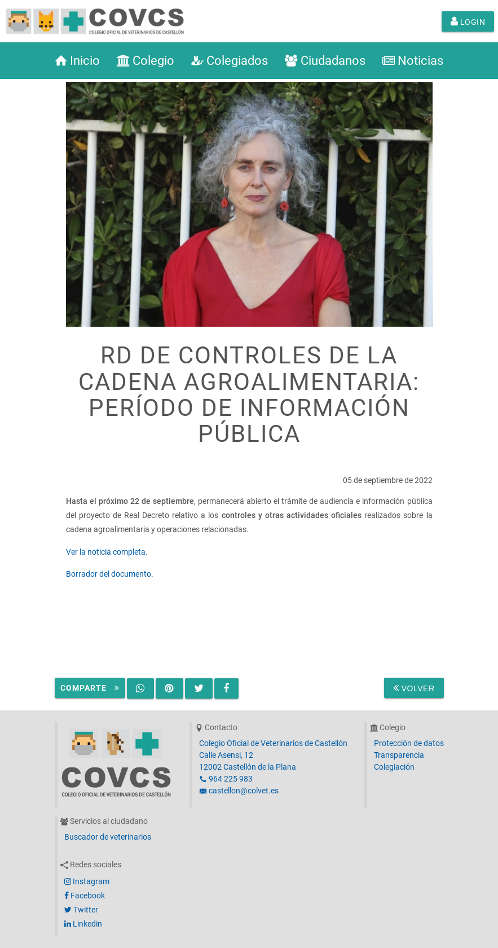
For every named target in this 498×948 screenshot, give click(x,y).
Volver (414, 688)
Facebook (84, 895)
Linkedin (83, 923)
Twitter (81, 909)
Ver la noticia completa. (107, 551)
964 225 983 (226, 778)
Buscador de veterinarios (107, 836)
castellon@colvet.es (239, 790)
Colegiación (394, 766)
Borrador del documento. (109, 573)
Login (468, 21)
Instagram (86, 881)
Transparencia (399, 755)
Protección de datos (409, 743)
